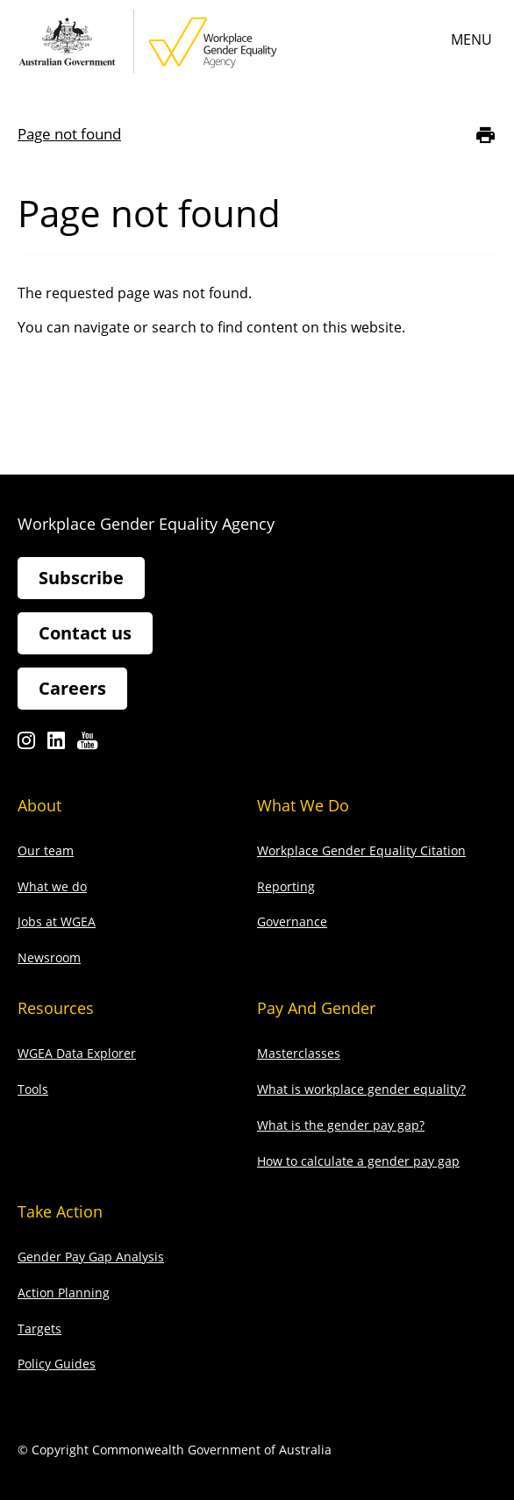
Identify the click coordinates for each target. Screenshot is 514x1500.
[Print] (485, 135)
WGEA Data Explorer (77, 1053)
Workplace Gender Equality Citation (361, 850)
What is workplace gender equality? (361, 1089)
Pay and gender (316, 1007)
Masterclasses (298, 1053)
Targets (39, 1328)
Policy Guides (57, 1363)
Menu (471, 39)
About (39, 805)
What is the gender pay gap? (341, 1125)
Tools (33, 1089)
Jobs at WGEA (57, 921)
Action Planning (64, 1292)
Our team (46, 850)
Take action (60, 1211)
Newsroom (49, 957)
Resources (56, 1007)
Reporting (286, 886)
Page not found (69, 134)
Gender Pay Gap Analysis (91, 1256)
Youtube (87, 745)
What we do (52, 886)
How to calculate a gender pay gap (358, 1161)
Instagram (26, 745)
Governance (292, 921)
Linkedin (56, 745)
